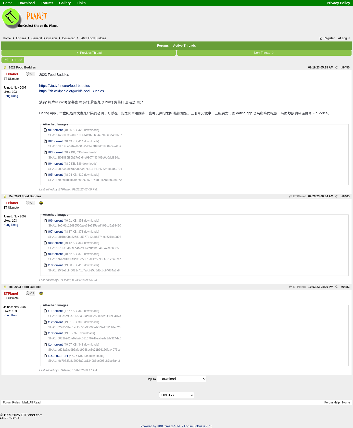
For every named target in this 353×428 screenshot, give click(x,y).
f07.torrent (55, 231)
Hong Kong (10, 96)
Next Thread (264, 52)
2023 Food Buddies (22, 67)
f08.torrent (55, 243)
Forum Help (332, 402)
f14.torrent (55, 344)
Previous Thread (88, 52)
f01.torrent (55, 130)
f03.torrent (55, 152)
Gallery (65, 3)
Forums (47, 3)
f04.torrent (55, 163)
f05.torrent (55, 174)
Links (81, 3)
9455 (346, 67)
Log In (343, 38)
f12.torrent (55, 322)
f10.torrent (55, 265)
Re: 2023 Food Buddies (25, 196)
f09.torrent (55, 254)
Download (26, 3)
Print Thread (12, 60)
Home (8, 3)
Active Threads (184, 45)
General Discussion (44, 38)
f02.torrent (55, 141)
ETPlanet (297, 196)
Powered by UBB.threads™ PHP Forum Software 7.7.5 (176, 426)
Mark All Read (31, 402)
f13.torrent (55, 333)
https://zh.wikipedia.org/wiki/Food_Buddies (71, 91)
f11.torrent (55, 311)
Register (327, 38)
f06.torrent (55, 220)
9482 (346, 287)
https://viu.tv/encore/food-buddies (64, 86)
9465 (346, 196)
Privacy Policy (338, 3)
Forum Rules (11, 402)
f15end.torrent (58, 356)
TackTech (14, 418)
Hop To (151, 379)
